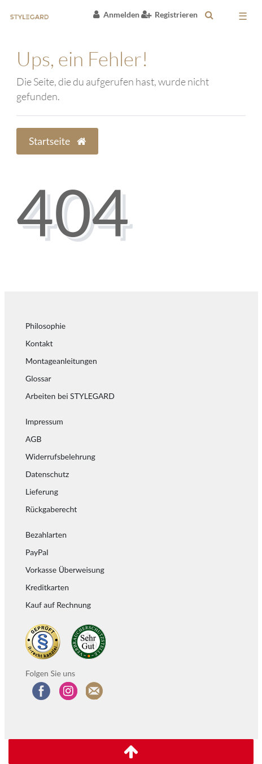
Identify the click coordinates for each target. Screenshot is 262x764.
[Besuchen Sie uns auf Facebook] (41, 691)
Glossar (38, 378)
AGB (33, 439)
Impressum (44, 421)
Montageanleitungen (61, 361)
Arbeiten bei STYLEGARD (70, 396)
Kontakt (39, 343)
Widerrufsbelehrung (60, 456)
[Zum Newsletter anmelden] (95, 691)
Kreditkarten (47, 587)
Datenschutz (47, 474)
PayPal (36, 552)
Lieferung (41, 491)
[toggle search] (209, 14)
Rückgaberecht (51, 509)
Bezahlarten (46, 534)
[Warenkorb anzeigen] (226, 17)
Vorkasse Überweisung (64, 569)
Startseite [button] (57, 141)
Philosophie (45, 326)
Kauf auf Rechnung (58, 605)
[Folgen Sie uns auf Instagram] (68, 691)
